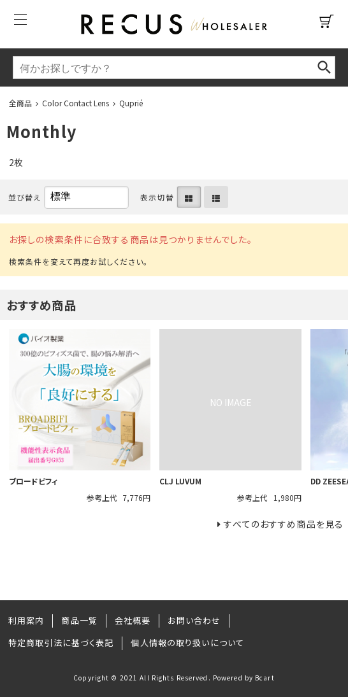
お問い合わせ (194, 620)
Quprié (131, 102)
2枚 (16, 162)
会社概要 (132, 620)
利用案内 (26, 620)
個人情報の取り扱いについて (187, 643)
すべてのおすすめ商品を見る (284, 523)
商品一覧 (79, 620)
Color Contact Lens (75, 102)
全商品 (20, 102)
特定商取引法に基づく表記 (60, 643)
